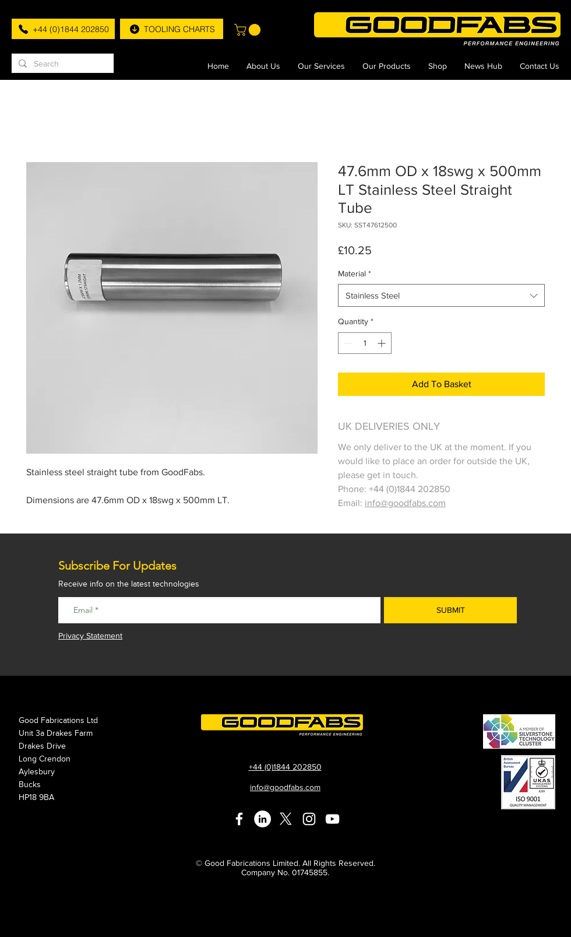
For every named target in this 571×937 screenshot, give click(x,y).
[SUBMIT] (450, 610)
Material (354, 273)
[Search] (61, 64)
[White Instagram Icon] (309, 818)
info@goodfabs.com (405, 503)
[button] (248, 30)
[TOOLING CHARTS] (171, 29)
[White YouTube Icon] (332, 818)
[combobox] (441, 295)
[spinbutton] (364, 343)
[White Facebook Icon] (239, 818)
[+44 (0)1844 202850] (63, 29)
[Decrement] (347, 343)
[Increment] (382, 343)
